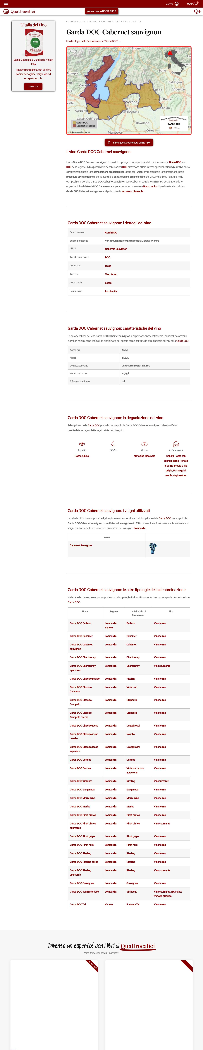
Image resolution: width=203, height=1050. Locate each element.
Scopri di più (33, 86)
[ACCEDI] (177, 4)
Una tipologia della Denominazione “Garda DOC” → (93, 41)
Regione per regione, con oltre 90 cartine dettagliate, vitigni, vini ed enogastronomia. (33, 74)
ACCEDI (169, 4)
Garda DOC (182, 340)
